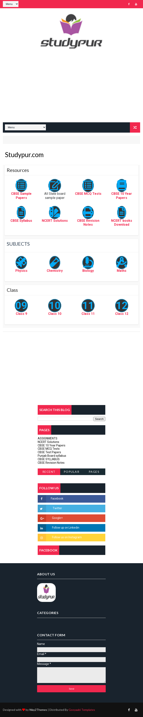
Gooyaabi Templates (82, 709)
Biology (88, 271)
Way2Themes (38, 709)
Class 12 (121, 314)
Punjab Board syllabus (52, 455)
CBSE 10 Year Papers (121, 196)
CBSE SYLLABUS (49, 459)
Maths (121, 271)
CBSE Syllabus (21, 221)
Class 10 (54, 314)
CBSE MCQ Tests (88, 194)
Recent (49, 471)
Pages (94, 471)
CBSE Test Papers (49, 452)
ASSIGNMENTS (47, 438)
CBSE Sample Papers (21, 196)
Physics (21, 271)
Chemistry (55, 271)
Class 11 (88, 314)
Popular (71, 471)
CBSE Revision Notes (88, 223)
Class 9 (21, 314)
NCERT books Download (121, 223)
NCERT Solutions (55, 221)
